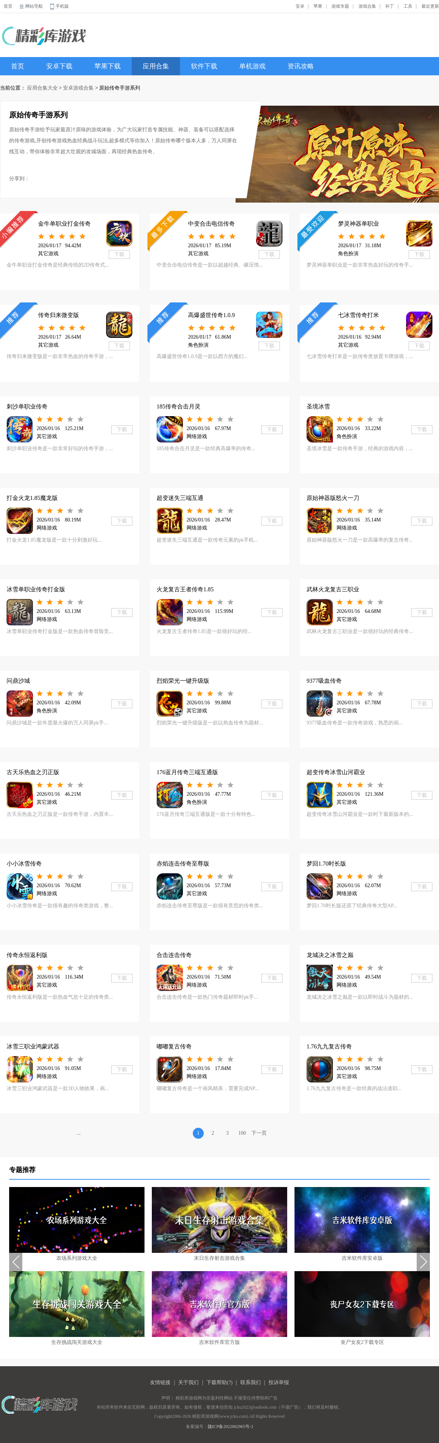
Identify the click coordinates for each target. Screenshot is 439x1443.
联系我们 (250, 1382)
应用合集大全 (42, 88)
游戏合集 (367, 6)
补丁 (389, 6)
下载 (119, 254)
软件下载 (204, 66)
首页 (8, 6)
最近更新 (430, 6)
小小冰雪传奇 (24, 863)
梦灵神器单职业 (358, 224)
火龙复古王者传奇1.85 (185, 589)
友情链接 (160, 1382)
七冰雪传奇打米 (358, 315)
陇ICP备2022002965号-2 (231, 1426)
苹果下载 (107, 66)
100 (242, 1133)
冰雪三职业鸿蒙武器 (33, 1046)
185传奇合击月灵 (178, 406)
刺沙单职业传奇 (27, 406)
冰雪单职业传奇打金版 (36, 589)
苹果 (318, 6)
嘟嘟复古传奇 (174, 1046)
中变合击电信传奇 (211, 224)
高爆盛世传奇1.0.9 (211, 315)
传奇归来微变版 (58, 315)
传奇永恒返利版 (27, 955)
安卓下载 (59, 66)
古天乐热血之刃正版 (33, 772)
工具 (408, 6)
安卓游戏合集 (78, 88)
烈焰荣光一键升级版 (183, 681)
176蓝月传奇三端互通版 (187, 772)
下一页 (259, 1133)
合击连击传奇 (174, 955)
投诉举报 (279, 1382)
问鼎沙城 (18, 681)
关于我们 (188, 1382)
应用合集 (156, 66)
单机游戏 (252, 66)
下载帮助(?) (219, 1382)
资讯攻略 (301, 66)
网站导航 (34, 6)
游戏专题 (340, 6)
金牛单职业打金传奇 (64, 224)
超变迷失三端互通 (180, 498)
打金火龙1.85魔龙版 (32, 498)
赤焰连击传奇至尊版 (183, 863)
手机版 (62, 6)
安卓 (300, 6)
